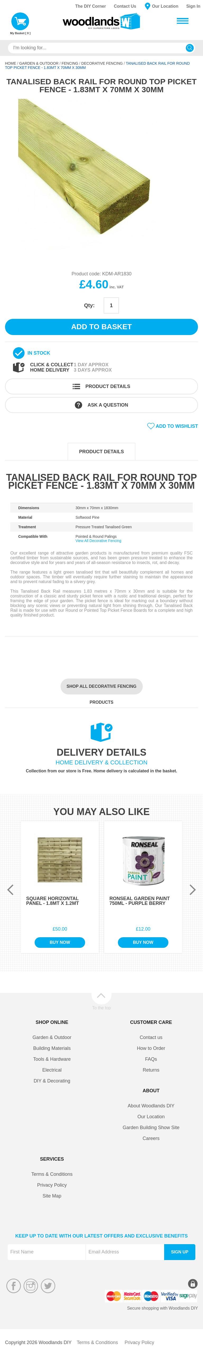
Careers (150, 1138)
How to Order (151, 1048)
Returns (151, 1070)
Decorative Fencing (102, 63)
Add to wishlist (177, 426)
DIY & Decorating (52, 1081)
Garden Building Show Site (151, 1127)
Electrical (52, 1070)
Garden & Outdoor (39, 63)
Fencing (70, 63)
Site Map (52, 1196)
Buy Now (60, 942)
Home (10, 63)
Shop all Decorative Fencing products (101, 689)
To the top (101, 1008)
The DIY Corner (90, 6)
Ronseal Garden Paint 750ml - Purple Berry (139, 901)
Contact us (151, 1037)
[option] (101, 178)
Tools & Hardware (52, 1059)
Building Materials (52, 1048)
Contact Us (125, 6)
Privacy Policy (52, 1185)
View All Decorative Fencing (98, 541)
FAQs (151, 1059)
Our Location (165, 6)
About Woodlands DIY (151, 1105)
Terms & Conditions (51, 1174)
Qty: (89, 305)
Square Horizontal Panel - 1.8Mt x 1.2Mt (52, 901)
